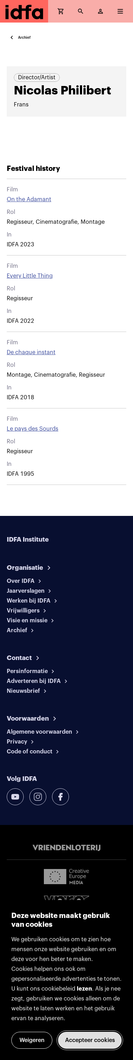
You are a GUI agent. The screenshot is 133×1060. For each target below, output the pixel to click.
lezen (84, 989)
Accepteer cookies (90, 1040)
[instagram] (37, 796)
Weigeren (32, 1040)
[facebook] (60, 796)
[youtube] (15, 796)
